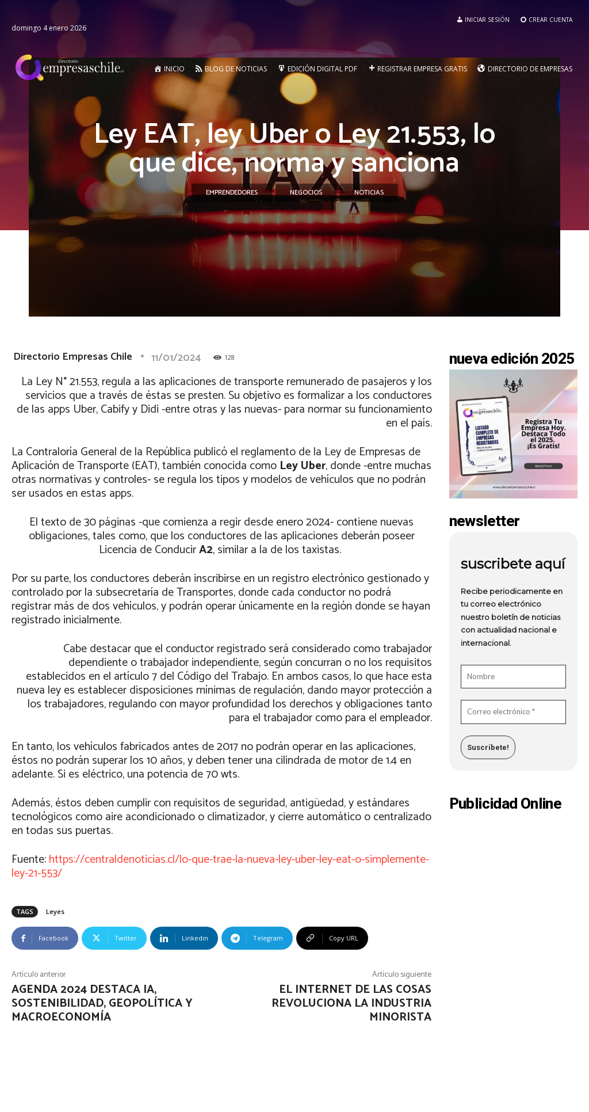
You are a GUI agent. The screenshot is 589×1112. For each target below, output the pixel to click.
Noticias (369, 193)
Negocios (306, 193)
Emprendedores (232, 193)
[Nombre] (514, 677)
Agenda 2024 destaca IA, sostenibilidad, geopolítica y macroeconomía (102, 1003)
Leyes (55, 911)
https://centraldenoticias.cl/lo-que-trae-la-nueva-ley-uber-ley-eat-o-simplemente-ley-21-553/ (220, 866)
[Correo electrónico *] (514, 712)
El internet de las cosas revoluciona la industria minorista (351, 1003)
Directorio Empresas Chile (72, 356)
